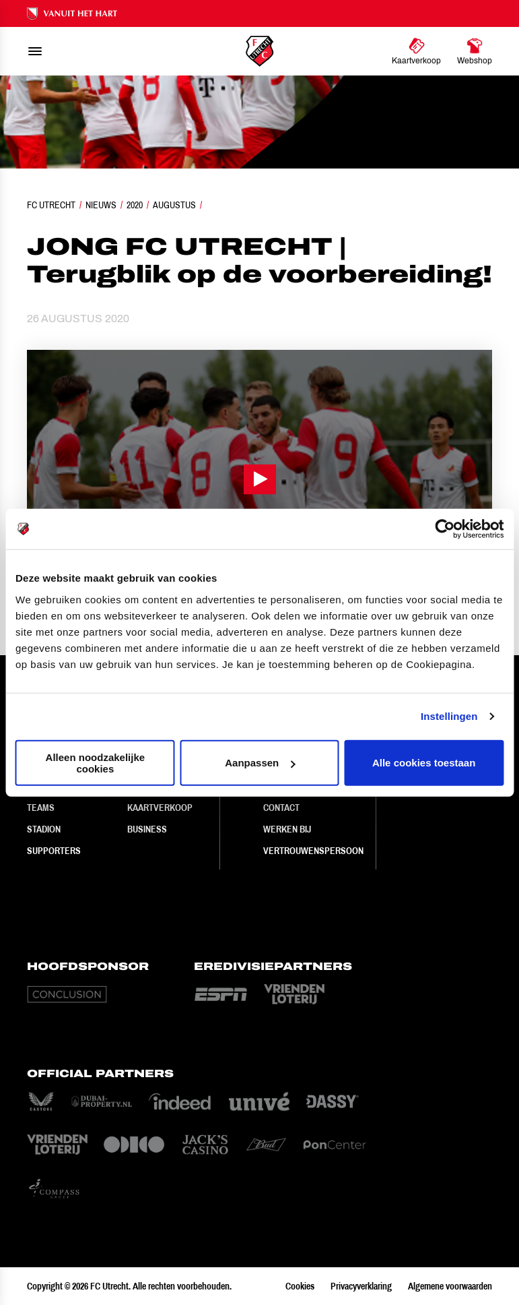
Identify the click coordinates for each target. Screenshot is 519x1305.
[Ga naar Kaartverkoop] (416, 51)
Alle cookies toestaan (423, 762)
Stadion (44, 829)
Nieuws (100, 205)
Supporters (54, 851)
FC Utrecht (51, 205)
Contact (281, 807)
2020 (135, 205)
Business (147, 829)
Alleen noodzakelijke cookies (95, 762)
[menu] (35, 51)
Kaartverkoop (160, 807)
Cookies (299, 1286)
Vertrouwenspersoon (313, 851)
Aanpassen (260, 762)
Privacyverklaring (361, 1286)
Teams (41, 807)
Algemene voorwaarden (450, 1286)
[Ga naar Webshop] (474, 51)
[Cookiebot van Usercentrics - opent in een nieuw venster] (445, 529)
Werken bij (287, 829)
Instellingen (449, 716)
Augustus (174, 205)
